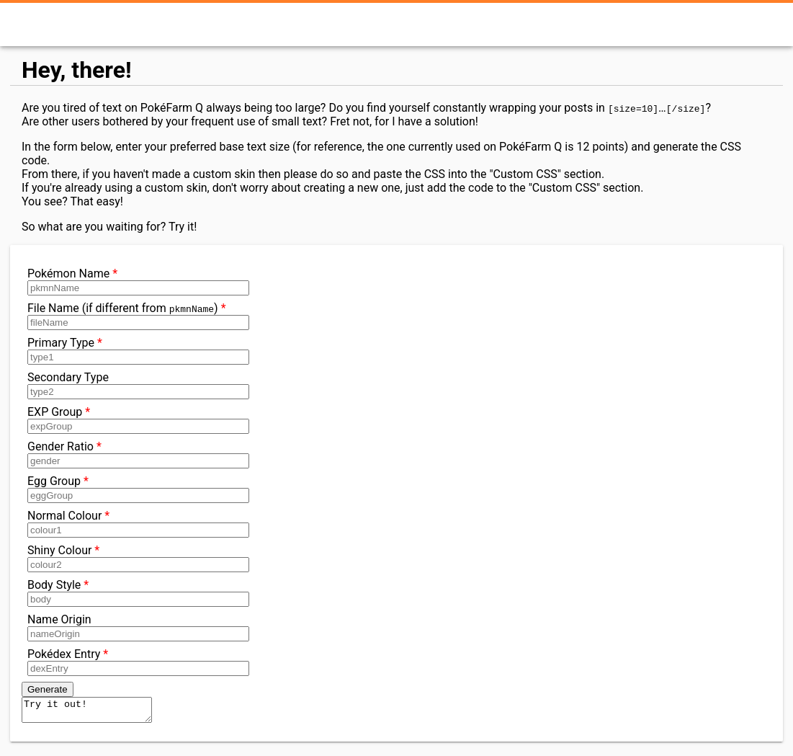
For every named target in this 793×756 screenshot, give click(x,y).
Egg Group (135, 488)
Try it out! (94, 712)
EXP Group (135, 419)
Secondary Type (135, 384)
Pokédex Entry (135, 661)
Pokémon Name (135, 281)
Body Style (135, 592)
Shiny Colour (135, 557)
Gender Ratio (135, 454)
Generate (47, 689)
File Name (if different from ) (135, 315)
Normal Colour (135, 523)
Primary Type (135, 350)
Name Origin (135, 627)
